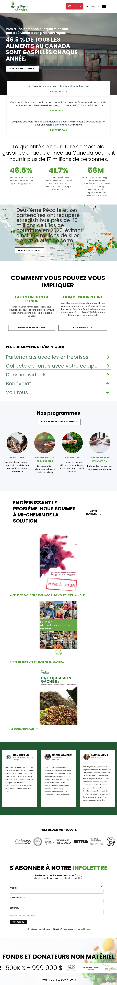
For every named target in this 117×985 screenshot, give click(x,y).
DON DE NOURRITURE (83, 297)
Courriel (15, 908)
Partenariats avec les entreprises (47, 356)
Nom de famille (17, 898)
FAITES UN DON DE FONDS (32, 299)
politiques (85, 929)
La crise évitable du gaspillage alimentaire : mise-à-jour (47, 595)
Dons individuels (26, 374)
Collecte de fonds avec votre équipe (52, 365)
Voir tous (17, 392)
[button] (94, 6)
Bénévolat (18, 383)
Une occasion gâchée (23, 729)
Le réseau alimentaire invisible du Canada (36, 662)
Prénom (13, 888)
